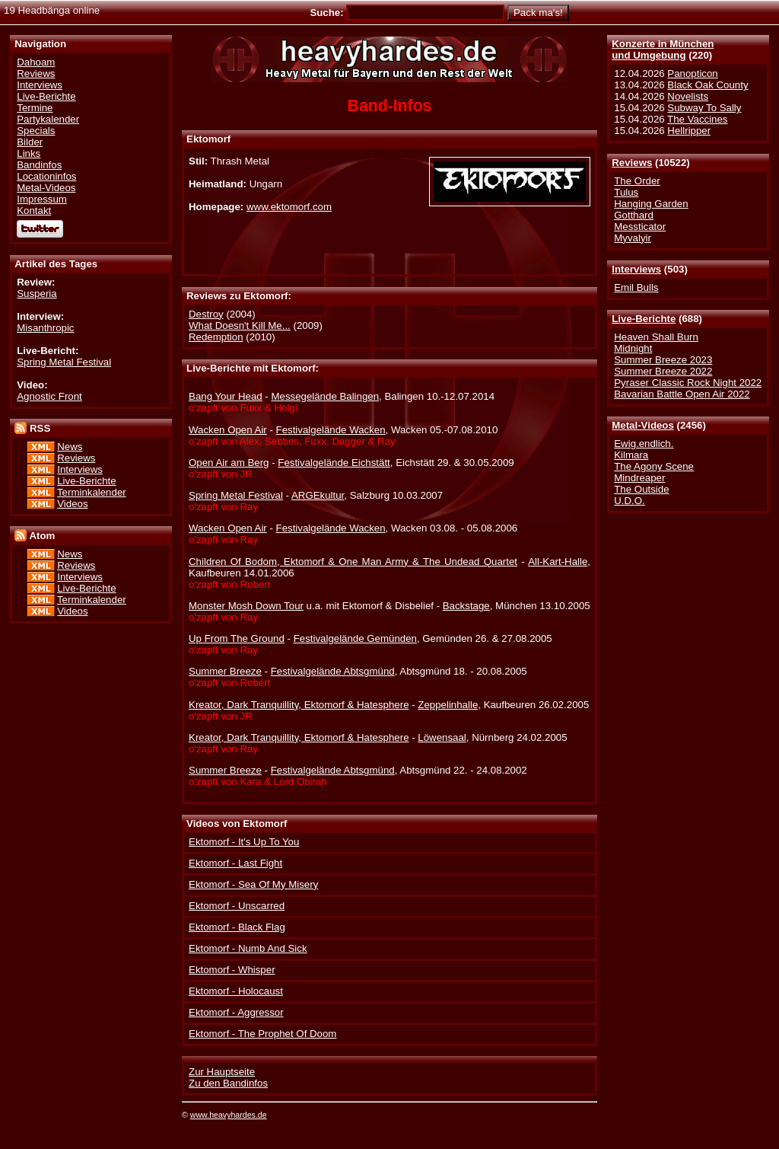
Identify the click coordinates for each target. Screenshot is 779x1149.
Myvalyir (632, 238)
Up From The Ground (237, 638)
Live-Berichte (644, 318)
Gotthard (633, 215)
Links (28, 153)
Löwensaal (442, 737)
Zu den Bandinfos (228, 1083)
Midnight (633, 348)
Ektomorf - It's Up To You (244, 841)
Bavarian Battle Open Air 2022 (681, 394)
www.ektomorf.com (289, 206)
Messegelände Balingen (325, 396)
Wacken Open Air (228, 430)
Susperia (36, 293)
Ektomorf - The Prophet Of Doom (262, 1033)
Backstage (466, 605)
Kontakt (34, 210)
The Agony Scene (654, 466)
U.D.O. (629, 500)
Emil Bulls (636, 287)
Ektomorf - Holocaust (236, 991)
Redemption (216, 337)
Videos (72, 503)
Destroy (206, 314)
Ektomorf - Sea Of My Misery (253, 884)
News (69, 446)
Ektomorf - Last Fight (235, 863)
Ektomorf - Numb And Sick (248, 948)
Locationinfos (46, 176)
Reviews (632, 162)
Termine (34, 107)
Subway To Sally (704, 107)
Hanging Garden (651, 203)
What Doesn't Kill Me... (240, 325)
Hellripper (689, 130)
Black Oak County (707, 85)
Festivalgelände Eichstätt (334, 462)
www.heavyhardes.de (228, 1114)
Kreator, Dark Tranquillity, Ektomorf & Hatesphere (299, 704)
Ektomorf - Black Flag (237, 927)
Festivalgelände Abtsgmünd (333, 671)
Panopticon (692, 73)
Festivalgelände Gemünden (355, 638)
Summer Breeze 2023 (663, 359)
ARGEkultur (317, 495)
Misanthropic (45, 328)
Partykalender (48, 119)
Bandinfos (39, 165)
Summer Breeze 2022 (663, 371)
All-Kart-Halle (557, 561)
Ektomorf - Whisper (232, 969)
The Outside (641, 489)
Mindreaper (639, 478)
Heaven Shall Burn (656, 337)
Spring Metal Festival (64, 362)
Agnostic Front (49, 396)
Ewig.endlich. (643, 443)
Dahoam (36, 62)
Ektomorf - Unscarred (237, 905)
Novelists (687, 96)
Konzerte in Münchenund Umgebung (663, 49)
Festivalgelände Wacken (331, 430)
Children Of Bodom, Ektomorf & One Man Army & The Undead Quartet (353, 561)
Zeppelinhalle (448, 704)
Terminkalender (91, 492)
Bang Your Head (225, 396)
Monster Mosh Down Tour (246, 605)
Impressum (42, 199)
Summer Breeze (225, 671)
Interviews (636, 269)
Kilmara (631, 455)
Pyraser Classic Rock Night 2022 (688, 382)
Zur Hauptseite (222, 1071)
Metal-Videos (643, 425)
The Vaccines (697, 119)
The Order (637, 181)
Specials (36, 130)
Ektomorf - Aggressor (236, 1012)
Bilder (30, 142)
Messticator (640, 226)
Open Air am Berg (229, 462)
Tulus (626, 192)
